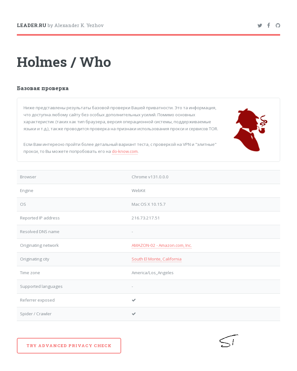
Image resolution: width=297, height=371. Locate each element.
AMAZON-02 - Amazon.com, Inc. (162, 245)
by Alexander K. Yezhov (60, 25)
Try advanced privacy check (69, 345)
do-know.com (125, 151)
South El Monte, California (157, 259)
